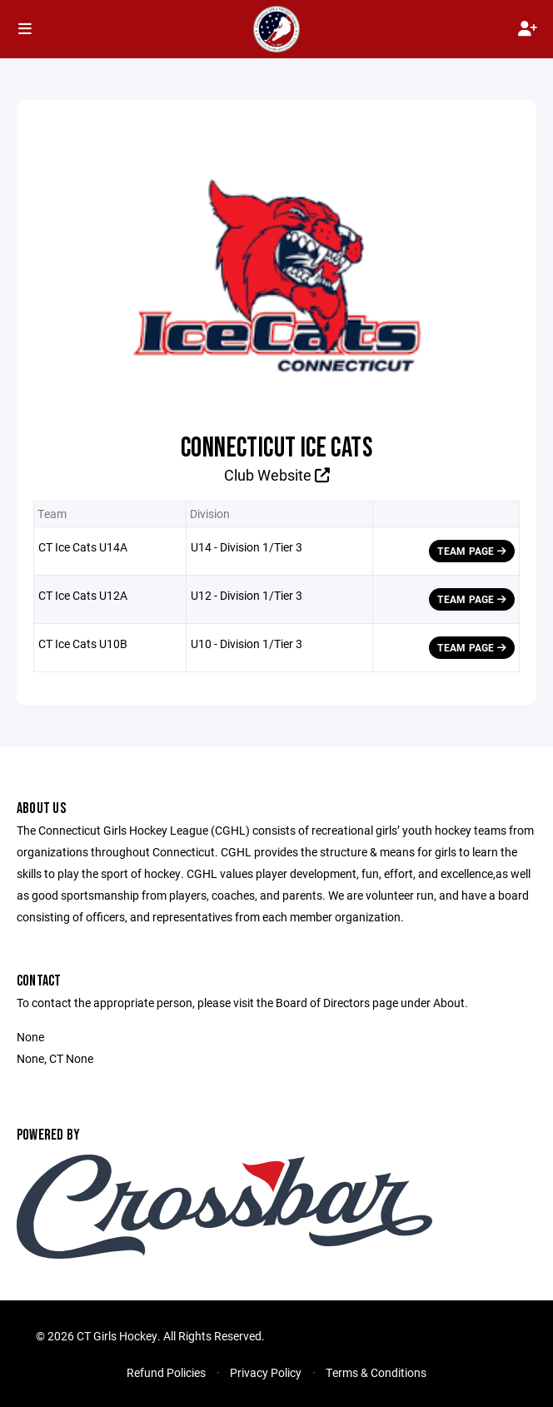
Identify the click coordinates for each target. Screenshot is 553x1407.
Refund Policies (166, 1372)
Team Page (471, 550)
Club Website (277, 475)
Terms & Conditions (376, 1372)
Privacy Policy (265, 1372)
